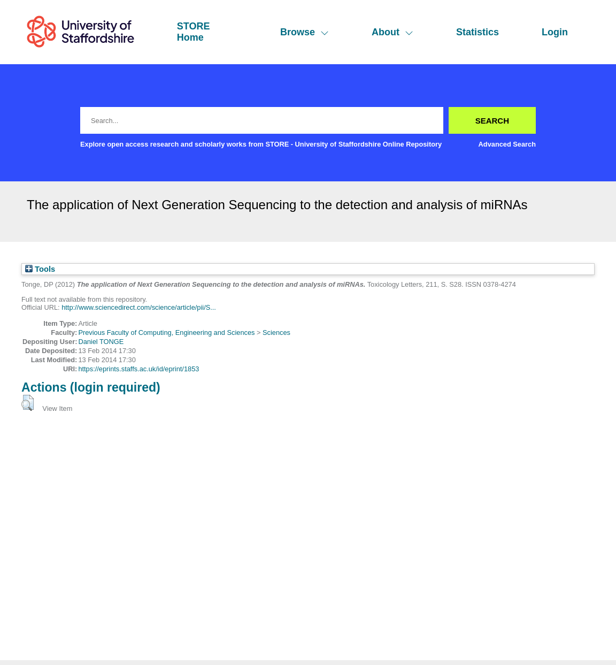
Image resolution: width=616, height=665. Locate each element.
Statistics (477, 32)
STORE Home (193, 32)
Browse (304, 32)
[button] (27, 403)
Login (555, 32)
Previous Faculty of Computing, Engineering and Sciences (166, 332)
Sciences (276, 332)
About (392, 32)
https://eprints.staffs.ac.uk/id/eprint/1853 (138, 369)
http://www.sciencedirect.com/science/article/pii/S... (138, 307)
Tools (40, 269)
